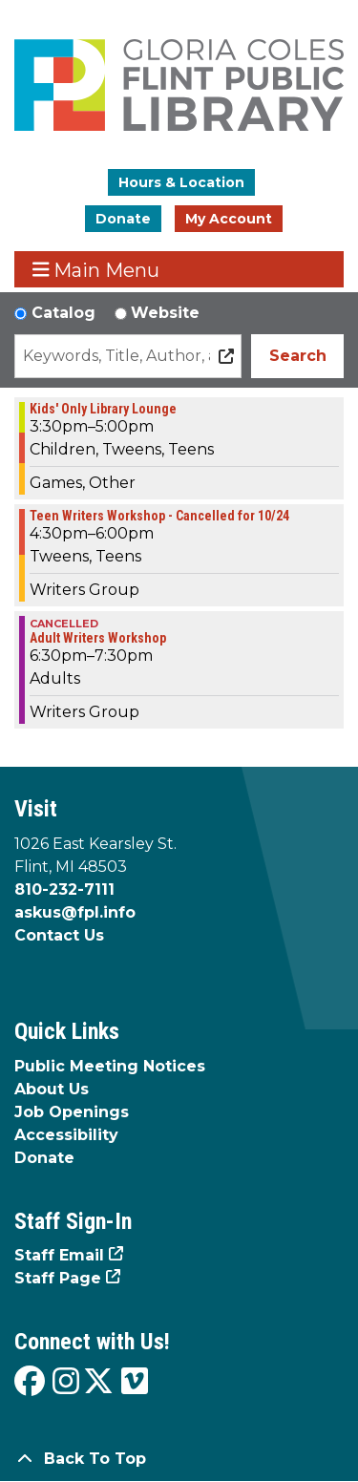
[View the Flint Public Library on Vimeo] (134, 1382)
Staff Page (57, 1278)
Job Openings (71, 1112)
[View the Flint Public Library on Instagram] (66, 1382)
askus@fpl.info (75, 912)
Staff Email (59, 1255)
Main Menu (96, 270)
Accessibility (66, 1135)
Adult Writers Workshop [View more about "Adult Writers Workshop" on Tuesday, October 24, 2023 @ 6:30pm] (98, 638)
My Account (228, 218)
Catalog (63, 313)
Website (165, 313)
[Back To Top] (179, 1459)
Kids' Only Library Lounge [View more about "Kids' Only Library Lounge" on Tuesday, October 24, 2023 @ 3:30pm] (103, 408)
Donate (123, 218)
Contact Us (59, 935)
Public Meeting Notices (109, 1066)
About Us (51, 1089)
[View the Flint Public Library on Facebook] (29, 1382)
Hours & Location (181, 182)
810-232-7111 (64, 889)
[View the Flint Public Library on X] (98, 1382)
